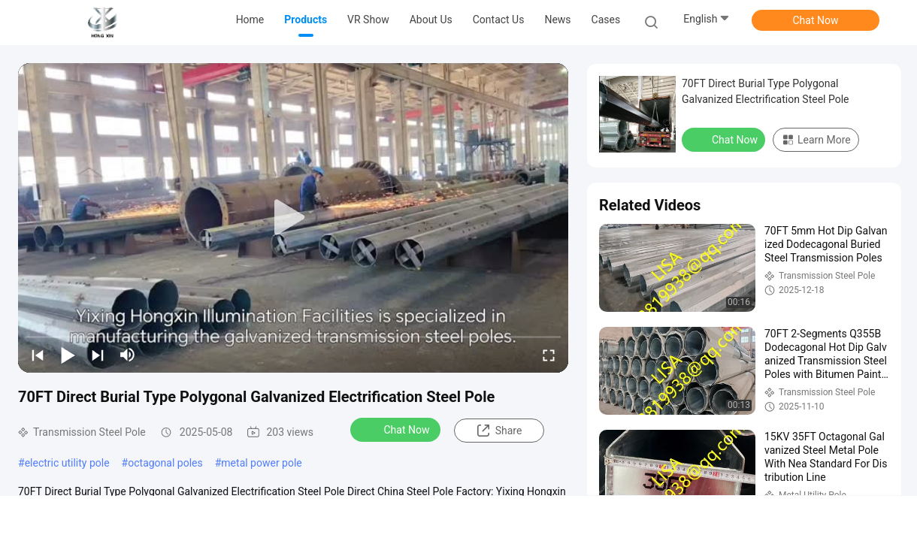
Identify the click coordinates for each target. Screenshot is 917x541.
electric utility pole (67, 463)
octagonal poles (165, 463)
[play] (293, 218)
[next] (98, 354)
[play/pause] (68, 354)
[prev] (38, 354)
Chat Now (816, 20)
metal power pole (261, 463)
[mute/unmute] (128, 354)
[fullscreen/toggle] (549, 354)
